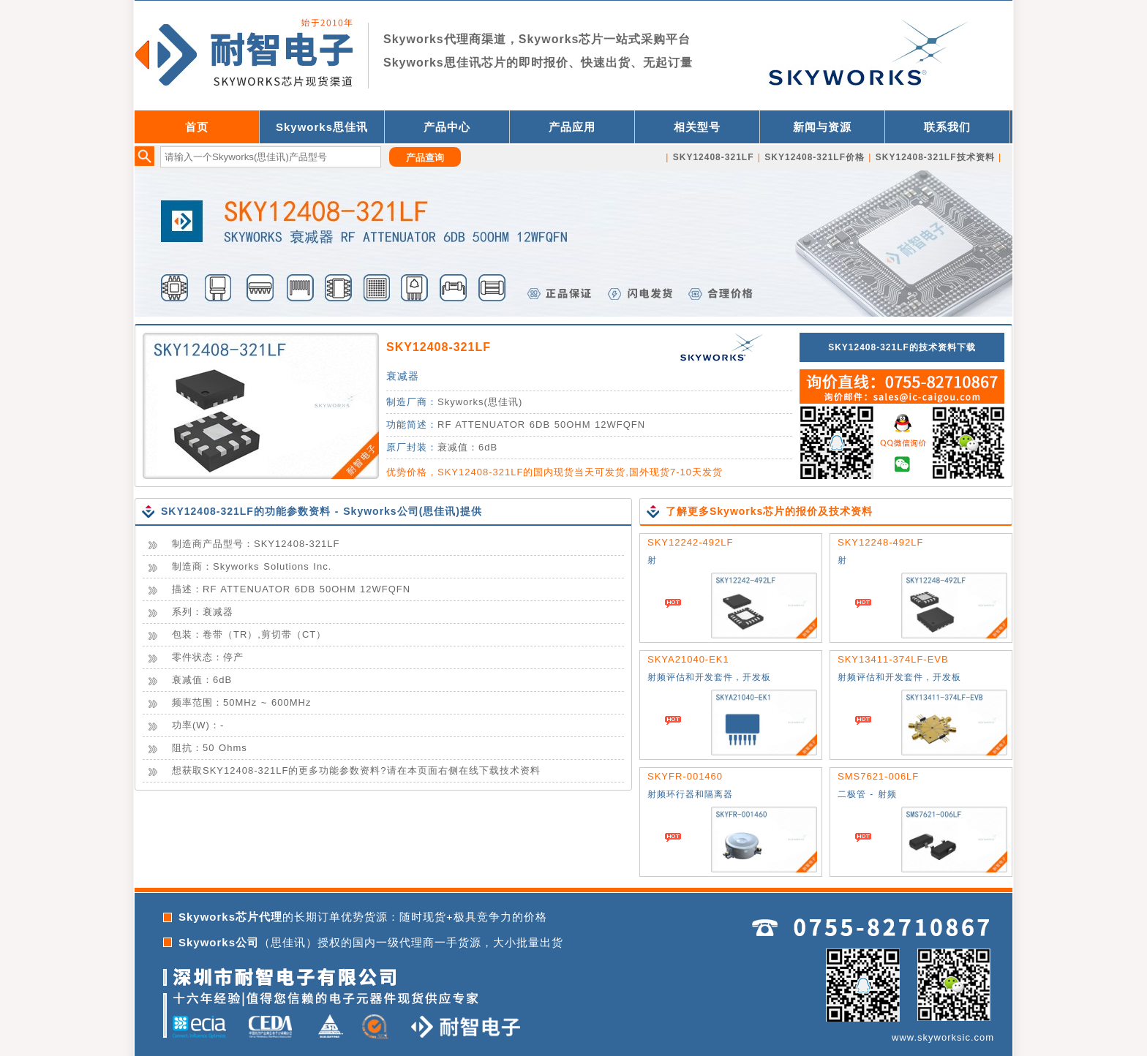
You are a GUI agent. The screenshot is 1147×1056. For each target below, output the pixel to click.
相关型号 (697, 127)
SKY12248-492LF (880, 542)
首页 (196, 127)
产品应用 (572, 127)
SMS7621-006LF (878, 776)
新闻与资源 (822, 127)
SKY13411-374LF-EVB (893, 659)
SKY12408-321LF (438, 347)
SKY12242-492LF (690, 542)
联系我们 (947, 127)
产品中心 (447, 127)
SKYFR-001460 (685, 776)
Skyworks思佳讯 (322, 127)
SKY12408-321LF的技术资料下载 (902, 347)
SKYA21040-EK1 (688, 659)
